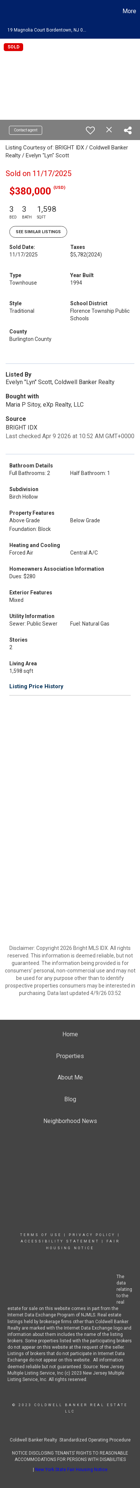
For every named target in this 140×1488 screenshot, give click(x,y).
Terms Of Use (41, 1235)
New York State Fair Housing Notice (71, 1469)
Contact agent (25, 130)
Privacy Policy (92, 1235)
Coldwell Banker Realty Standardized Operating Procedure (70, 1440)
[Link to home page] (6, 11)
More (129, 11)
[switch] (90, 130)
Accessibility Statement (60, 1241)
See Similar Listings (38, 231)
